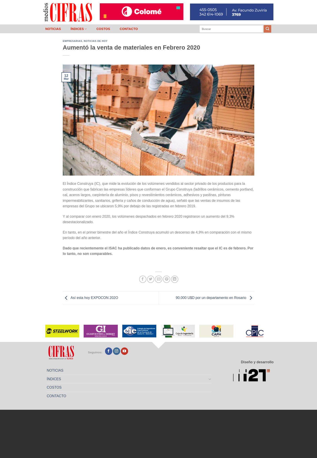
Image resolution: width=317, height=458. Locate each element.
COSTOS (103, 29)
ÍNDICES (78, 29)
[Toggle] (210, 379)
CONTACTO (129, 29)
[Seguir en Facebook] (108, 351)
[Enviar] (267, 29)
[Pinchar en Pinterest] (166, 279)
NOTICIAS (53, 29)
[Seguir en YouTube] (124, 351)
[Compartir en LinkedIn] (174, 279)
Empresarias (72, 41)
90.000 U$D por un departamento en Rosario (215, 298)
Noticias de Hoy (96, 41)
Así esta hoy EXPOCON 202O (90, 298)
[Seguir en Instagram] (116, 351)
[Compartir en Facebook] (142, 279)
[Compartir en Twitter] (150, 279)
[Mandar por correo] (158, 279)
